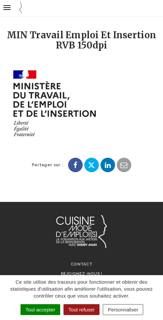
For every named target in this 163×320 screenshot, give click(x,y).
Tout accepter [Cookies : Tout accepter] (40, 309)
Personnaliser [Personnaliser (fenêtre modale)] (123, 309)
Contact (81, 264)
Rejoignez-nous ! (81, 274)
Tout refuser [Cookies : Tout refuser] (81, 309)
